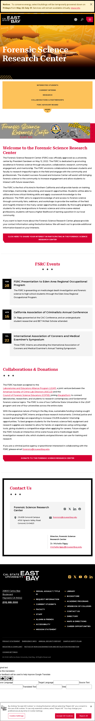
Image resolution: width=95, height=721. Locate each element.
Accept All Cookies (64, 716)
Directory (72, 617)
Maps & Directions (76, 622)
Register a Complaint (12, 647)
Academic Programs (77, 602)
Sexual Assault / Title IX (48, 593)
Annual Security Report (50, 642)
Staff (39, 615)
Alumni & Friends (45, 620)
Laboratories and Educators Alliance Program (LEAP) (29, 389)
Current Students (46, 605)
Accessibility (43, 625)
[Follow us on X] (74, 577)
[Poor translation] (9, 679)
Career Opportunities (79, 627)
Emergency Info (29, 642)
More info (76, 8)
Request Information (47, 600)
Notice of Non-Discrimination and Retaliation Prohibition (51, 647)
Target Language (45, 683)
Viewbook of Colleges (79, 607)
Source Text (84, 683)
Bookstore (73, 597)
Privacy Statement (11, 642)
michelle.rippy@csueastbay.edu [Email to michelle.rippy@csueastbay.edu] (66, 547)
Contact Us (73, 612)
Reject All (84, 716)
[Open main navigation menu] (89, 19)
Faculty (40, 610)
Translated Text (29, 687)
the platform (64, 396)
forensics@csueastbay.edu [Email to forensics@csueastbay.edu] (36, 450)
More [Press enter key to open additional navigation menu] (47, 110)
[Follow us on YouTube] (80, 577)
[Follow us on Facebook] (85, 577)
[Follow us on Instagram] (69, 577)
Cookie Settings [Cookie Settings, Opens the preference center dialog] (17, 716)
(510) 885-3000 (10, 603)
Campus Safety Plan (72, 642)
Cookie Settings (9, 653)
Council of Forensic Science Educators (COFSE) (26, 396)
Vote (64, 687)
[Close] (91, 4)
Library (71, 592)
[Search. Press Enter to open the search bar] (82, 19)
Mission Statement (46, 630)
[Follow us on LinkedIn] (91, 577)
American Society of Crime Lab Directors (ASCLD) (28, 392)
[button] (75, 19)
